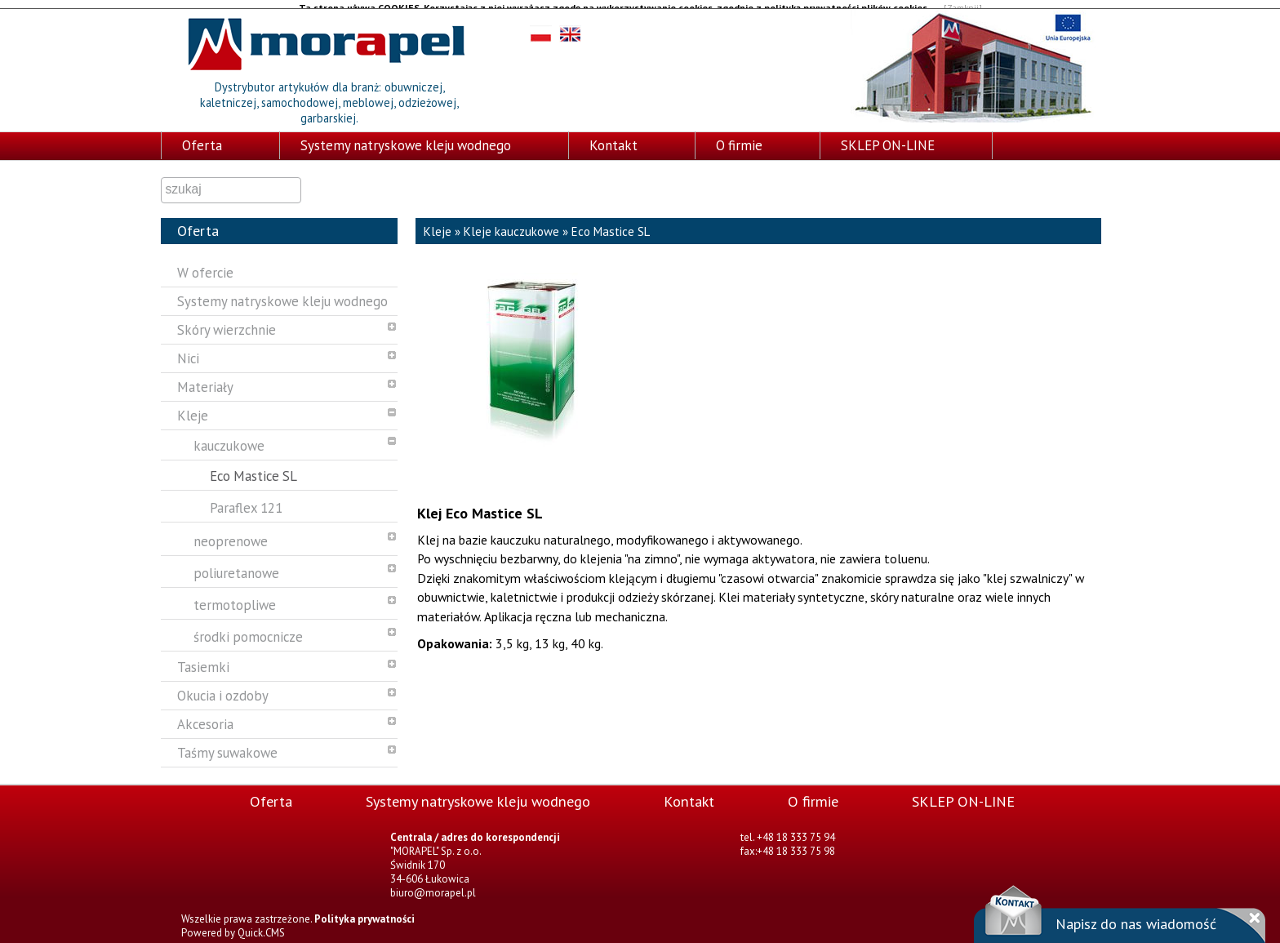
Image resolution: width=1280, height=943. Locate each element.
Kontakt (613, 136)
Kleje (192, 407)
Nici (188, 349)
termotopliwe (234, 596)
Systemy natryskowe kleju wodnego (405, 136)
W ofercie (205, 264)
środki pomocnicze (248, 628)
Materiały (205, 378)
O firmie (739, 136)
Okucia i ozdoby (223, 687)
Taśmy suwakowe (227, 744)
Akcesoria (205, 715)
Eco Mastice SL (253, 467)
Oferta (202, 136)
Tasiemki (203, 658)
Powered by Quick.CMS (233, 924)
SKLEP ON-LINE (888, 136)
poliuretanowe (236, 564)
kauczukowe (228, 437)
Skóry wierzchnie (226, 321)
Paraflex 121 (246, 499)
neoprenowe (230, 532)
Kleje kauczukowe (511, 222)
